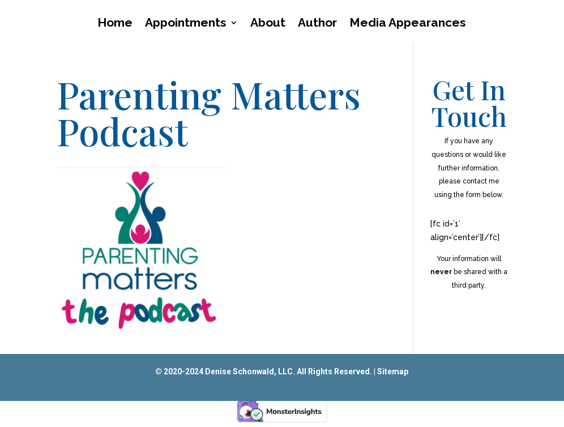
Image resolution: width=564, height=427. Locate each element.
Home (115, 24)
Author (317, 24)
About (267, 24)
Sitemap (392, 371)
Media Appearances (407, 24)
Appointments (186, 24)
